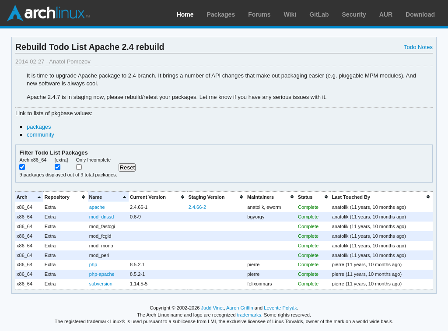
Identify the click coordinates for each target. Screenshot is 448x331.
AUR (385, 14)
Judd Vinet (212, 307)
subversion (100, 283)
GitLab (319, 14)
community (40, 134)
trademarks (249, 314)
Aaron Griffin (239, 307)
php (93, 264)
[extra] (61, 159)
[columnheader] (29, 196)
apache (97, 207)
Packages (221, 14)
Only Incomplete (93, 159)
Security (354, 14)
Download (420, 14)
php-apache (102, 274)
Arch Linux (48, 13)
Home (185, 14)
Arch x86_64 (32, 159)
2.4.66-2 (197, 207)
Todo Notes (418, 47)
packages (39, 126)
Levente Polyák (280, 307)
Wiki (290, 14)
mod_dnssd (101, 216)
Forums (259, 14)
